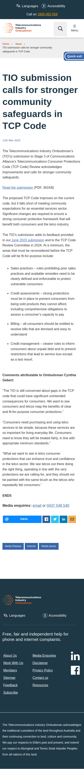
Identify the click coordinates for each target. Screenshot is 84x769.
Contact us (40, 677)
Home (5, 44)
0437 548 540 (58, 505)
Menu (74, 30)
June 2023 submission (27, 240)
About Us (10, 655)
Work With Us (13, 663)
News (19, 44)
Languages (30, 6)
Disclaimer (40, 663)
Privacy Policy (43, 670)
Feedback (10, 685)
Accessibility (56, 6)
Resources (40, 685)
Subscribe (10, 692)
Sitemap (9, 677)
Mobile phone (48, 546)
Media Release (13, 546)
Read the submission (17, 187)
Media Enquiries (44, 655)
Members (10, 670)
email (37, 505)
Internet (31, 546)
